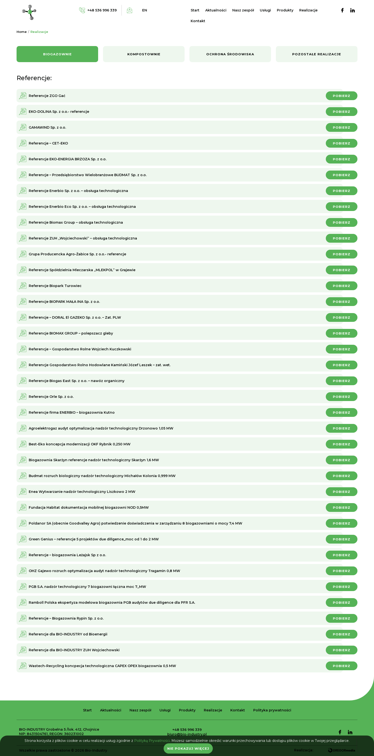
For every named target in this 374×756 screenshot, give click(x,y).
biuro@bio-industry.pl (187, 734)
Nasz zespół (243, 10)
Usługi (265, 10)
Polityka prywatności (272, 710)
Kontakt (198, 21)
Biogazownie (57, 54)
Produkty (285, 10)
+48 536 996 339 (187, 729)
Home (22, 32)
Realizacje (308, 10)
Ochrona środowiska (230, 54)
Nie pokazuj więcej (188, 748)
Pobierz (341, 96)
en (144, 10)
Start (195, 10)
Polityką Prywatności (152, 740)
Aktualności (215, 10)
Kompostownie (143, 54)
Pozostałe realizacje (316, 54)
